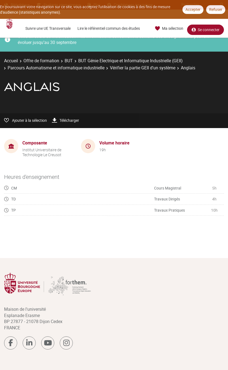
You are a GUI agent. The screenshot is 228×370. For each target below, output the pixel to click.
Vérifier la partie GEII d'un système (142, 68)
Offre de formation (41, 61)
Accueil (11, 61)
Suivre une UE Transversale (48, 28)
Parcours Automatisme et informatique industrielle (56, 68)
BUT (69, 61)
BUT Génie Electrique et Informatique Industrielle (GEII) (130, 61)
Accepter (192, 9)
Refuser (215, 9)
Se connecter (205, 28)
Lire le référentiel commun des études (108, 28)
